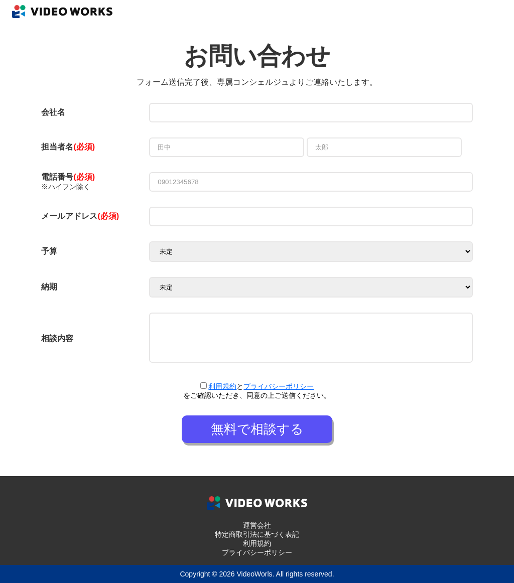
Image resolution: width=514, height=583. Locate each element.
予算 (49, 251)
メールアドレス (80, 216)
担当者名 (57, 146)
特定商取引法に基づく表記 (257, 534)
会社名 (53, 112)
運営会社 (257, 525)
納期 (49, 286)
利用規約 (222, 386)
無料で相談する (257, 428)
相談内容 (57, 338)
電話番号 (68, 177)
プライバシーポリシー (278, 386)
